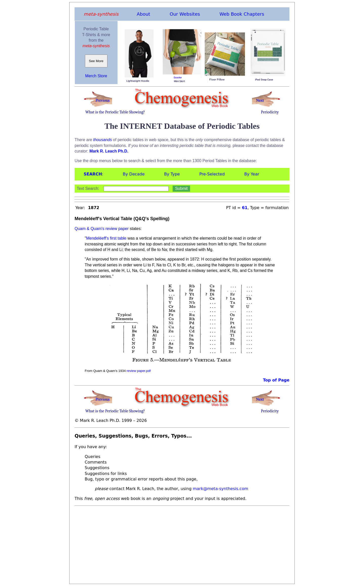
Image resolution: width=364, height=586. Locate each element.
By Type (172, 174)
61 (244, 207)
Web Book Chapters (241, 14)
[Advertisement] (182, 543)
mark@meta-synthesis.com (220, 488)
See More (96, 61)
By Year (251, 174)
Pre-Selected (212, 174)
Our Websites (185, 14)
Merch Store (96, 76)
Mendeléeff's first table (106, 238)
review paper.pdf (139, 371)
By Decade (134, 174)
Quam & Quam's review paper (102, 228)
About (143, 14)
